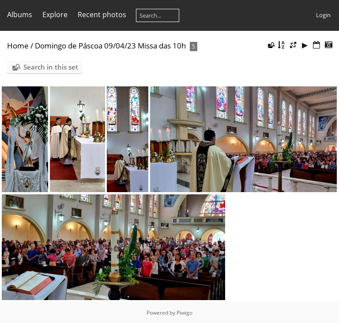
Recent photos (102, 14)
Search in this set (50, 67)
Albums (19, 14)
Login (323, 15)
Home (18, 46)
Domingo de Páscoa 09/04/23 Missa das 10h (110, 46)
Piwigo (184, 312)
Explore (55, 14)
